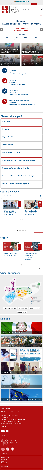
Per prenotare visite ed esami (17, 84)
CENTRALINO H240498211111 (13, 91)
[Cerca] (31, 9)
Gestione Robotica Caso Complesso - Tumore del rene (31, 212)
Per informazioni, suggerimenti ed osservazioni (22, 105)
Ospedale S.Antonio (21, 312)
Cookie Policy (4, 459)
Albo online (28, 4)
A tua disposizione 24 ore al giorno (18, 94)
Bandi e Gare (10, 4)
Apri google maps (23, 308)
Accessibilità (4, 463)
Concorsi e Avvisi (19, 4)
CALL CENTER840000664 (12, 81)
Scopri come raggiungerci (10, 308)
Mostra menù (41, 14)
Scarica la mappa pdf (35, 308)
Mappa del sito (5, 457)
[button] (1, 29)
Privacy (3, 461)
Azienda (34, 4)
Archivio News (38, 234)
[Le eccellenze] (21, 381)
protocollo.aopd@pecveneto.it (12, 421)
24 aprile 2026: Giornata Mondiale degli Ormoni (10, 212)
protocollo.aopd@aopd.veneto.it (13, 423)
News (3, 196)
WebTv (40, 268)
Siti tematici (4, 465)
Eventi (9, 196)
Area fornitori (4, 467)
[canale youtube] (2, 431)
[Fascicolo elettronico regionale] (21, 355)
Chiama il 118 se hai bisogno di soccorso (20, 74)
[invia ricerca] (41, 9)
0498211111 (6, 417)
